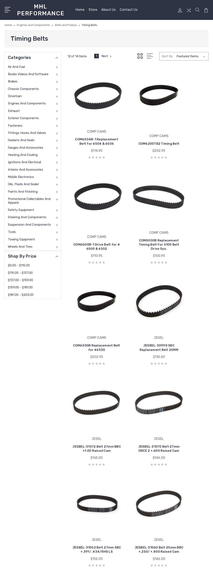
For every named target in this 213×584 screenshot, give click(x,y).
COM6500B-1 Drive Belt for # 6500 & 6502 (186, 127)
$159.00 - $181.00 (20, 285)
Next (107, 54)
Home (80, 9)
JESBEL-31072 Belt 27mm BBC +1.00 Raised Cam (89, 314)
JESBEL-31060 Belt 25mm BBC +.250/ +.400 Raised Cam (89, 405)
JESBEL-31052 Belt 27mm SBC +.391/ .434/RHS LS (186, 314)
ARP (115, 481)
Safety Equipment (21, 208)
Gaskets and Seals (21, 138)
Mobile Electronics (21, 175)
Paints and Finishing (23, 189)
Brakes (12, 79)
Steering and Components (27, 215)
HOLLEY (118, 506)
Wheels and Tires (20, 244)
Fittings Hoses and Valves (27, 131)
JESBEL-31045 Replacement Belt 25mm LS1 (138, 405)
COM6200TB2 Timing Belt (137, 130)
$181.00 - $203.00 (20, 293)
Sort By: (167, 54)
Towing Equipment (21, 237)
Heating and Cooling (23, 153)
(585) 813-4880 (22, 484)
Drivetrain (15, 94)
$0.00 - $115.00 (19, 263)
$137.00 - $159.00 (20, 278)
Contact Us (128, 9)
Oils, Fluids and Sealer (23, 182)
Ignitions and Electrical (24, 160)
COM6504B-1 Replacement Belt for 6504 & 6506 (89, 127)
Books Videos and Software (28, 72)
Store (93, 9)
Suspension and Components (29, 222)
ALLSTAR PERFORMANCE (130, 475)
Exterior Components (23, 116)
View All (117, 512)
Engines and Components (27, 101)
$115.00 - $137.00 (20, 271)
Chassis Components (23, 87)
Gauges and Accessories (25, 145)
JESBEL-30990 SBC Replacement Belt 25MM (186, 223)
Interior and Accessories (25, 167)
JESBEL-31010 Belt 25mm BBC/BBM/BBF (186, 405)
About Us (108, 9)
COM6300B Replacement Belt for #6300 (138, 223)
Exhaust (14, 109)
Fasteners (15, 123)
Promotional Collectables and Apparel (29, 198)
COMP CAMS (121, 500)
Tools (12, 230)
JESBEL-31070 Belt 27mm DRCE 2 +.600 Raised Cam (138, 314)
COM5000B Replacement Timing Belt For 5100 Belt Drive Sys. (89, 221)
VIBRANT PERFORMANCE (130, 488)
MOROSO (118, 494)
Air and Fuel (16, 65)
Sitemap (50, 577)
